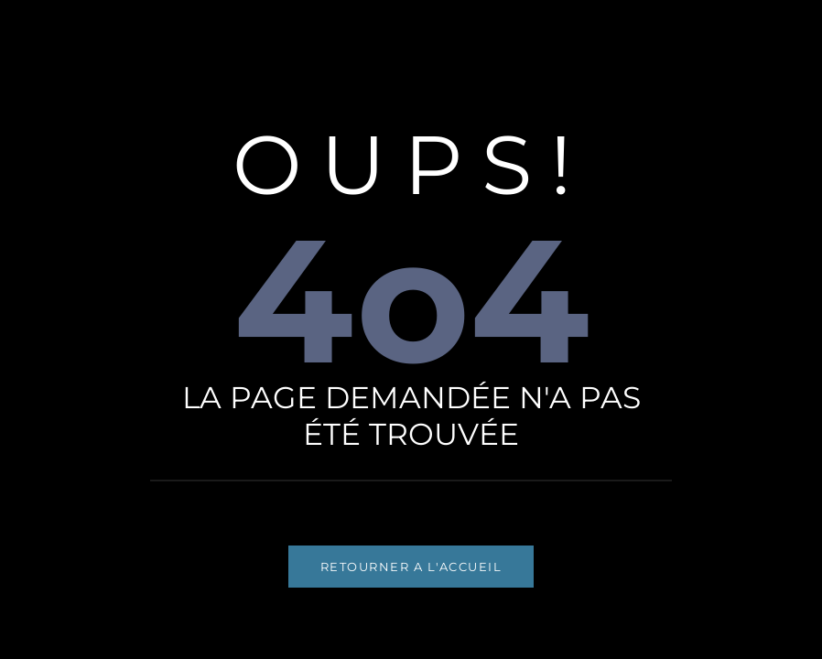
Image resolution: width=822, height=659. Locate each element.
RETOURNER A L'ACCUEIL (411, 566)
